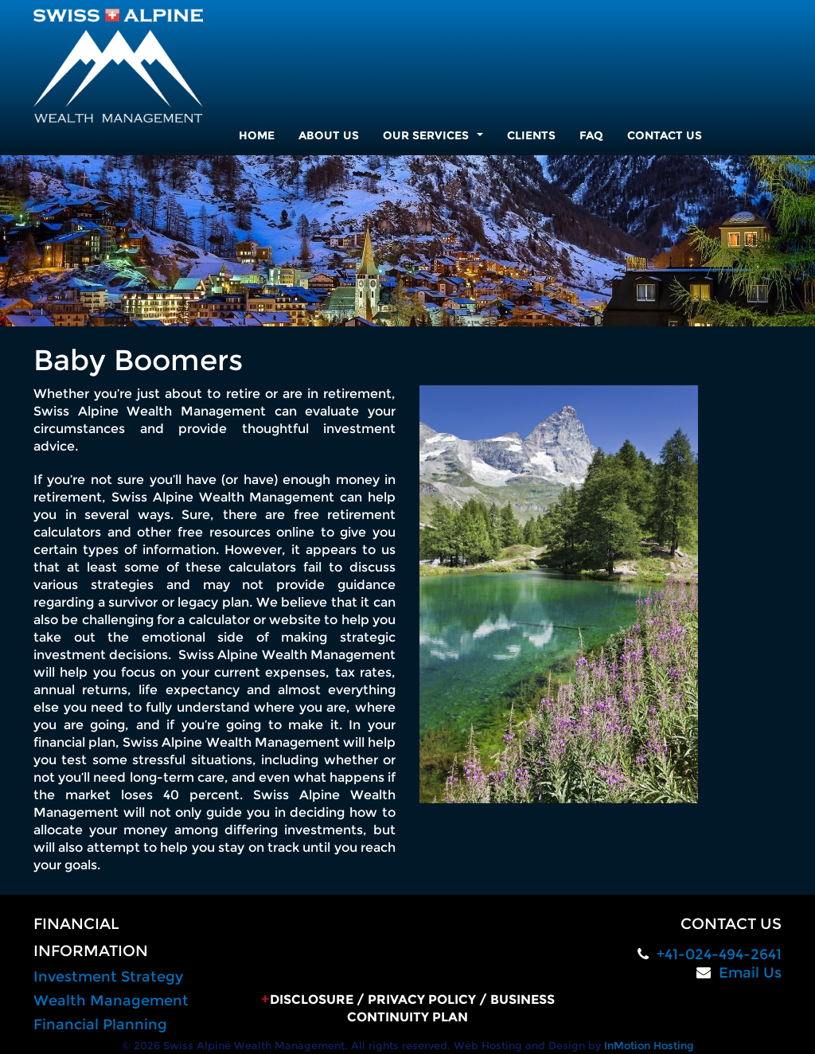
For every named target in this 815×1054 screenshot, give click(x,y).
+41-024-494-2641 (719, 954)
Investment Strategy (108, 977)
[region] (407, 240)
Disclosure (311, 999)
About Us (328, 135)
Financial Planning (100, 1024)
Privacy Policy (422, 999)
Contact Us (664, 135)
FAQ (591, 135)
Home (257, 135)
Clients (531, 135)
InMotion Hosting (649, 1045)
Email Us (750, 973)
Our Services (436, 139)
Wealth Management (111, 1000)
